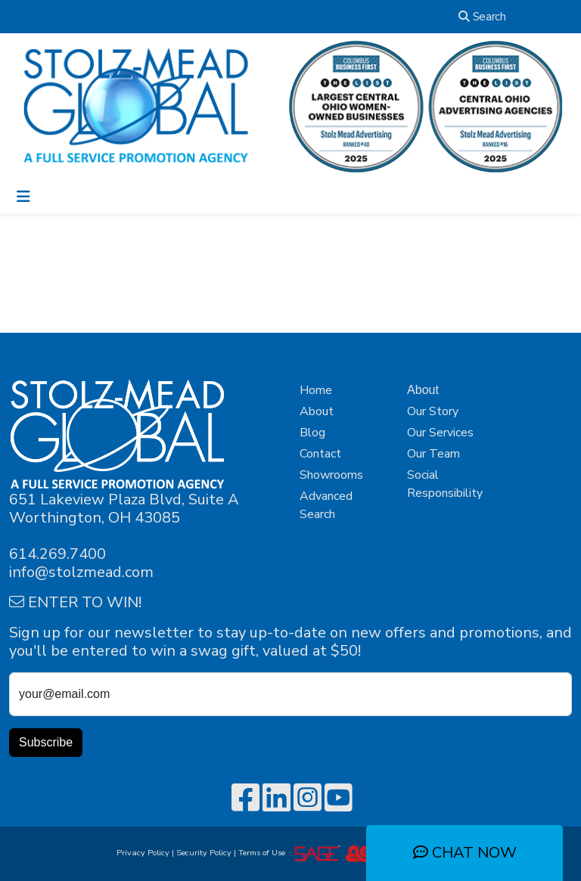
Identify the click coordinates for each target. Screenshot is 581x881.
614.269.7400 (57, 554)
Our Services (440, 432)
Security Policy (204, 852)
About (317, 411)
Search (482, 16)
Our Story (432, 411)
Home (316, 390)
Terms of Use (264, 852)
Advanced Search (326, 505)
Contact (320, 453)
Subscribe (46, 742)
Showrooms (331, 475)
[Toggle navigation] (23, 197)
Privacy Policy (143, 852)
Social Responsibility (445, 484)
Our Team (433, 453)
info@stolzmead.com (81, 572)
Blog (312, 432)
